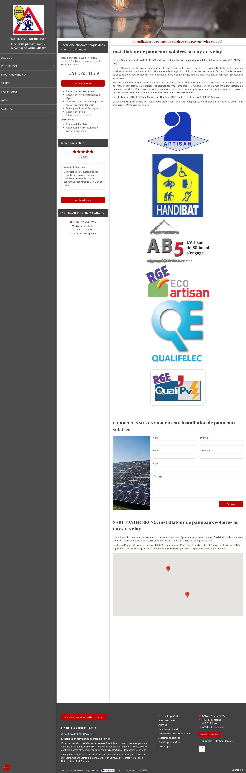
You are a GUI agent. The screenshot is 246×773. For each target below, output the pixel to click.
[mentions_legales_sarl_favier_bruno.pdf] (84, 717)
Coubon (127, 540)
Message (157, 476)
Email (155, 450)
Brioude (189, 540)
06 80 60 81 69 (84, 73)
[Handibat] (177, 185)
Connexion (237, 769)
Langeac (159, 540)
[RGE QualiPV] (177, 387)
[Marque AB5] (177, 241)
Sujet (155, 463)
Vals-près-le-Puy (203, 540)
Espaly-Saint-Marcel (143, 540)
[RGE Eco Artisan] (177, 281)
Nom (155, 437)
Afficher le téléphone (85, 233)
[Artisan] (177, 131)
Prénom (204, 437)
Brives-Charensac (174, 540)
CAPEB (144, 770)
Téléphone (205, 450)
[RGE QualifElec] (177, 331)
